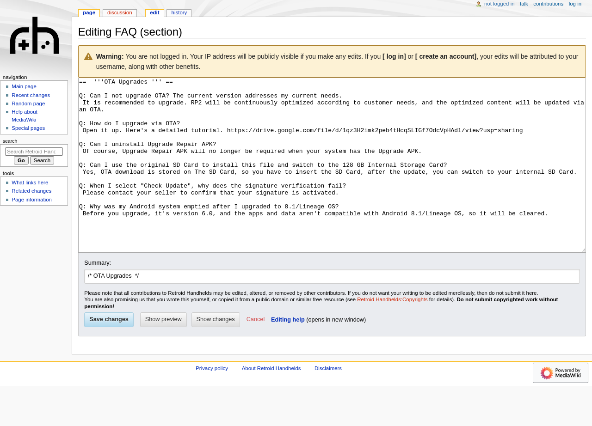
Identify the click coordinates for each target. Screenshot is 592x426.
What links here (30, 182)
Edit (154, 12)
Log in (575, 3)
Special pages (28, 128)
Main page (24, 86)
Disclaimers (328, 403)
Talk (524, 3)
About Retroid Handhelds (271, 403)
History (179, 12)
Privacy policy (212, 403)
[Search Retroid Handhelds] (34, 151)
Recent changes (31, 95)
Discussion (119, 12)
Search (10, 141)
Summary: (97, 297)
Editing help (288, 354)
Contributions (548, 3)
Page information (32, 199)
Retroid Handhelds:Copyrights (392, 334)
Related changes (31, 191)
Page (89, 12)
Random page (28, 103)
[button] (255, 354)
